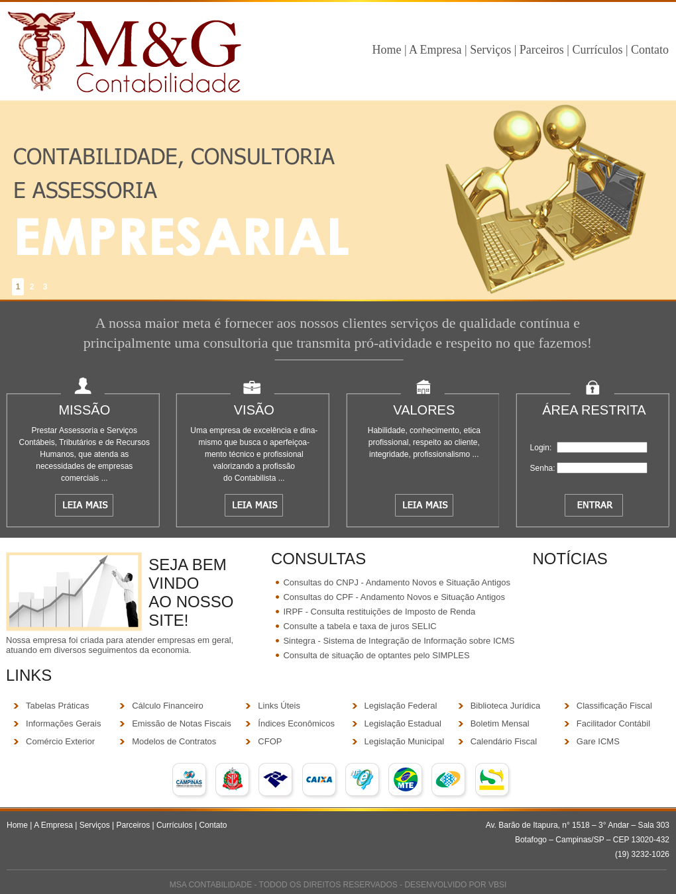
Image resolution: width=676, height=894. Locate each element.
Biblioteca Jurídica (506, 706)
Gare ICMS (598, 741)
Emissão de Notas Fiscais (181, 723)
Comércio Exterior (60, 741)
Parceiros (543, 49)
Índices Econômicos (296, 723)
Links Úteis (279, 706)
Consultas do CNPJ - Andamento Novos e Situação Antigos (396, 582)
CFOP (270, 741)
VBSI (497, 884)
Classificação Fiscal (614, 706)
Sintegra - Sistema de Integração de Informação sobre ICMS (398, 641)
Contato (650, 49)
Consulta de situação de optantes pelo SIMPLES (376, 655)
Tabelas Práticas (57, 706)
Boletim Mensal (500, 723)
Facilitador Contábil (613, 723)
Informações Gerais (63, 723)
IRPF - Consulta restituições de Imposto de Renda (379, 612)
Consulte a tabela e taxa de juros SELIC (359, 626)
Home (386, 49)
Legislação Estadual (403, 723)
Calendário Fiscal (504, 741)
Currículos (597, 49)
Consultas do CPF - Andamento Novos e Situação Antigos (394, 597)
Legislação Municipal (405, 741)
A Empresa (435, 49)
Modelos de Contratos (174, 741)
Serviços (490, 49)
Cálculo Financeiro (167, 706)
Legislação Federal (401, 706)
